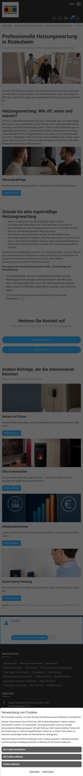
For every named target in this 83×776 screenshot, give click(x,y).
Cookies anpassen (11, 764)
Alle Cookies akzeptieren (14, 749)
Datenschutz (48, 771)
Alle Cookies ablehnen (13, 757)
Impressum (34, 771)
